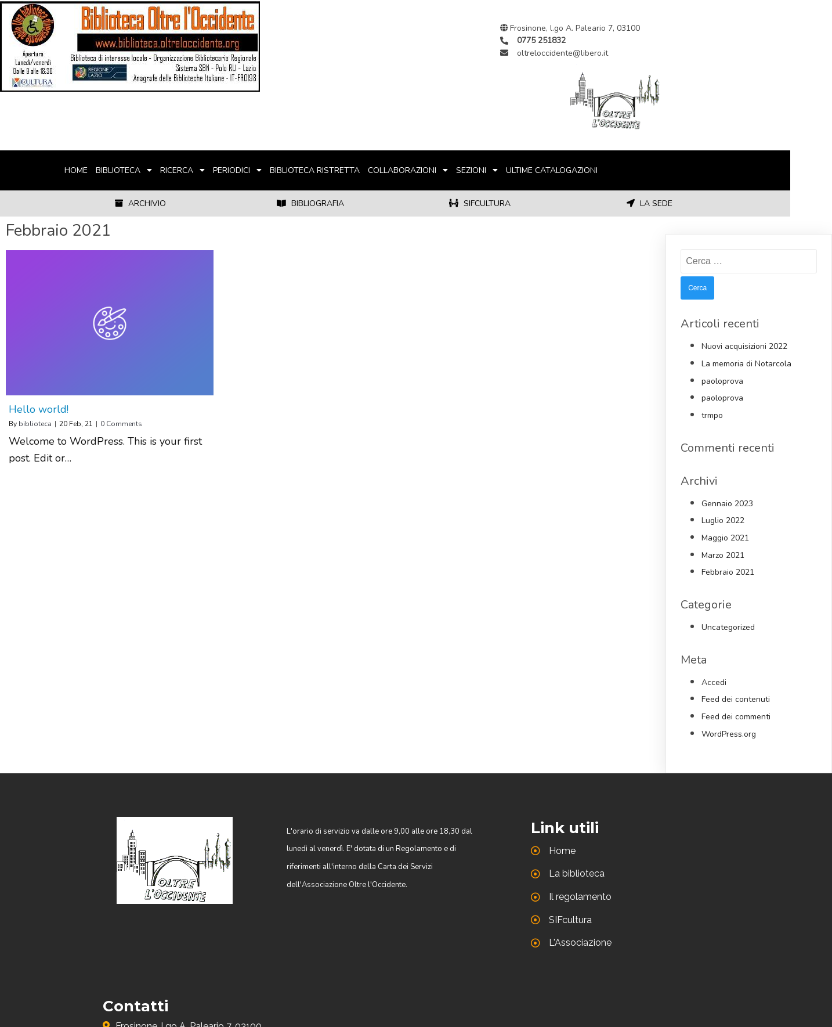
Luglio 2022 (722, 520)
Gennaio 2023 (727, 503)
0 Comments (121, 423)
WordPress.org (728, 734)
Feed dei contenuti (735, 699)
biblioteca (35, 423)
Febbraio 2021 (727, 572)
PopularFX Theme (553, 983)
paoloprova (722, 381)
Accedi (713, 682)
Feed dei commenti (735, 716)
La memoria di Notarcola (746, 363)
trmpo (712, 415)
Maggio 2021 (725, 537)
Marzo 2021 (722, 555)
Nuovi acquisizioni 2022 (744, 346)
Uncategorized (728, 627)
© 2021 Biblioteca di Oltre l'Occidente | (353, 983)
